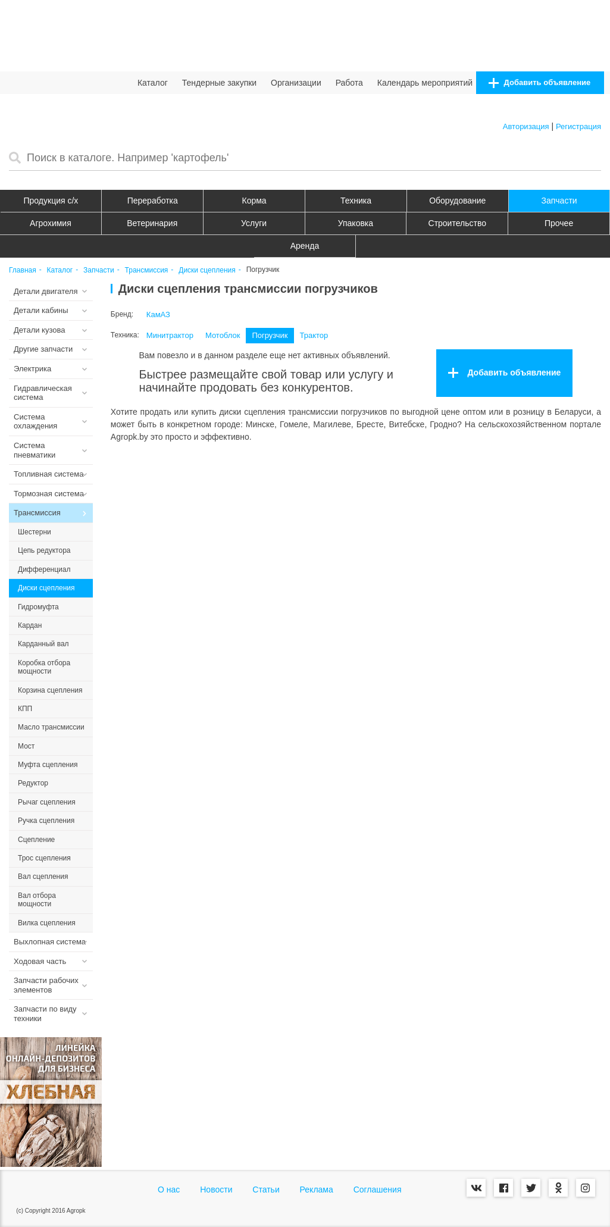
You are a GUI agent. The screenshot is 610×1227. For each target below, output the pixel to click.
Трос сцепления (44, 858)
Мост (26, 746)
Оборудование (457, 200)
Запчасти (559, 200)
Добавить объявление (539, 83)
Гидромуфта (38, 607)
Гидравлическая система (43, 393)
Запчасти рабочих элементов (46, 985)
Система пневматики (34, 450)
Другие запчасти (43, 349)
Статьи (265, 1189)
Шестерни (34, 532)
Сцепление (36, 839)
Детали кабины (41, 310)
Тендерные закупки (219, 82)
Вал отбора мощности (37, 899)
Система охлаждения (35, 421)
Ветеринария (152, 223)
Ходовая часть (40, 961)
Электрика (32, 368)
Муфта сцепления (47, 764)
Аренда (305, 246)
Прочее (559, 223)
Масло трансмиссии (51, 727)
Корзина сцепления (50, 690)
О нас (169, 1189)
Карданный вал (43, 644)
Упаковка (355, 223)
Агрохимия (50, 223)
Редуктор (33, 783)
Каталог (152, 82)
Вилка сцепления (47, 923)
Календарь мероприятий (425, 82)
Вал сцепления (43, 876)
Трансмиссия (146, 270)
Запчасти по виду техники (45, 1013)
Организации (296, 82)
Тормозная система (49, 493)
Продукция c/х (51, 200)
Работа (349, 82)
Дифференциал (44, 569)
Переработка (152, 200)
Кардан (30, 625)
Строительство (457, 223)
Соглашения (378, 1189)
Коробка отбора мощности (44, 667)
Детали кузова (39, 329)
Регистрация (578, 126)
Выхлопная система (50, 941)
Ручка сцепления (46, 820)
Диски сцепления (207, 270)
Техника (355, 200)
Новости (216, 1189)
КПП (25, 709)
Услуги (254, 223)
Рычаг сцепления (47, 802)
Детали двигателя (46, 291)
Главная (22, 270)
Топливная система (48, 473)
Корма (254, 200)
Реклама (316, 1189)
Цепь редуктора (44, 550)
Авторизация (526, 126)
